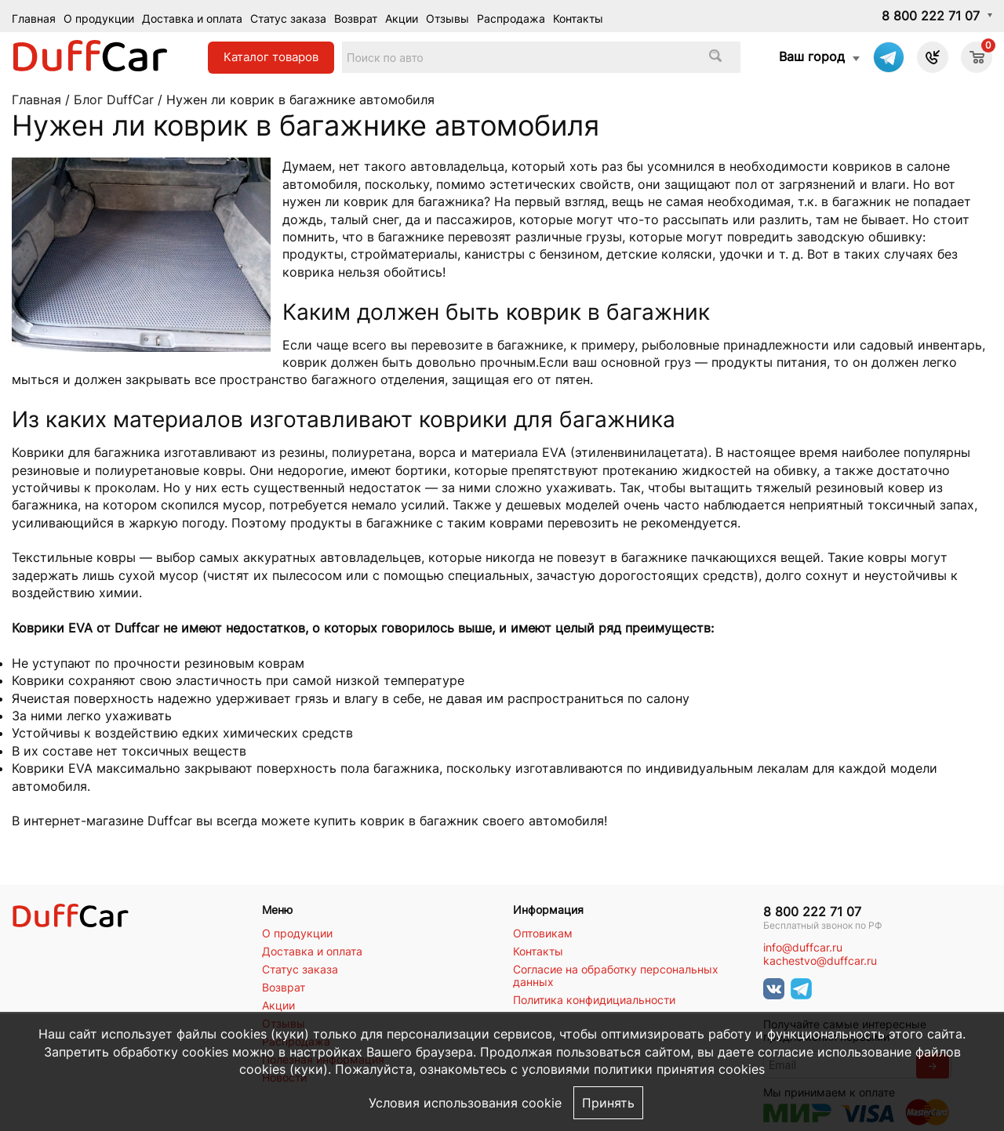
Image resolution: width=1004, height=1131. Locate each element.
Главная (34, 18)
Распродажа (511, 18)
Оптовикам (543, 933)
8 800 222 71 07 (931, 16)
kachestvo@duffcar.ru (820, 961)
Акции (401, 18)
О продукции (99, 18)
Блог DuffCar (114, 99)
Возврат (355, 18)
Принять (608, 1103)
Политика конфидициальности (594, 1000)
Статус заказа (288, 18)
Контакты (578, 18)
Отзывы (447, 18)
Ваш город (812, 56)
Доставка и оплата (192, 18)
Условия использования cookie (465, 1103)
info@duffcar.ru (802, 947)
